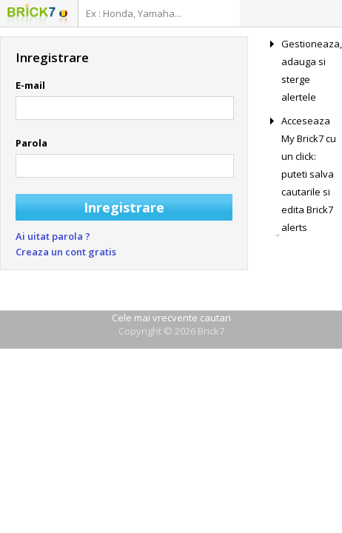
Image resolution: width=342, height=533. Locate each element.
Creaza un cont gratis (66, 251)
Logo (31, 15)
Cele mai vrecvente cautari (171, 317)
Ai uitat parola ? (53, 236)
